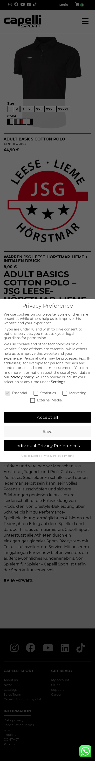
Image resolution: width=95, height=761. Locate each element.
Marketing (74, 393)
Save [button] (48, 431)
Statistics (45, 393)
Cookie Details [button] (31, 455)
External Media (46, 400)
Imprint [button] (69, 455)
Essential (16, 393)
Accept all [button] (47, 417)
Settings (58, 382)
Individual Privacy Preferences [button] (47, 445)
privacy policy (22, 377)
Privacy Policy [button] (52, 455)
